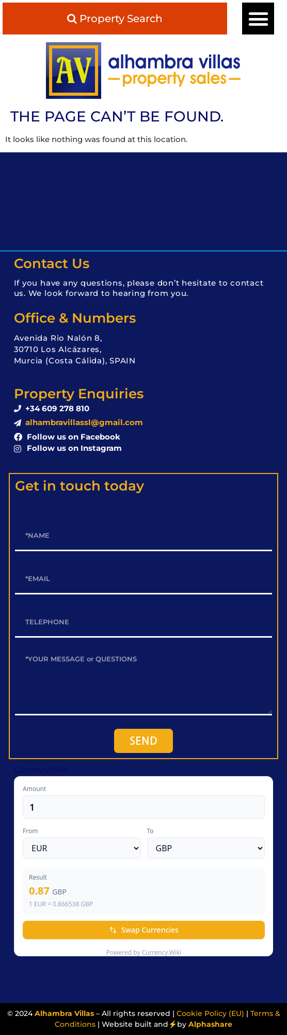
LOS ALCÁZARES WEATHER (143, 201)
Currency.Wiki (41, 770)
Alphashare (210, 1024)
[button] (258, 18)
